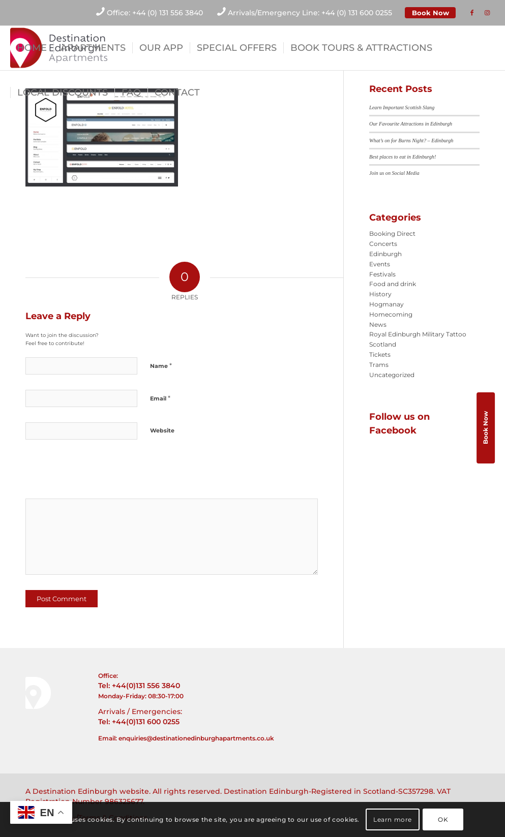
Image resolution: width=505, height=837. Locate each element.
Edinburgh (385, 254)
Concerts (383, 243)
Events (379, 264)
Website (162, 430)
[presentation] (95, 472)
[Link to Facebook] (472, 12)
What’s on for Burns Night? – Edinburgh (411, 140)
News (378, 324)
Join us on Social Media (394, 173)
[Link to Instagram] (487, 12)
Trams (379, 364)
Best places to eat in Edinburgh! (402, 157)
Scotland (382, 344)
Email (160, 398)
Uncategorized (391, 375)
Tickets (380, 354)
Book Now (430, 13)
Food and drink (392, 284)
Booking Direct (392, 233)
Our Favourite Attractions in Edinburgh (410, 124)
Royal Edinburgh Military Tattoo (417, 334)
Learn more (392, 819)
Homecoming (390, 314)
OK (443, 819)
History (380, 294)
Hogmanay (386, 304)
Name (161, 365)
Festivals (382, 274)
